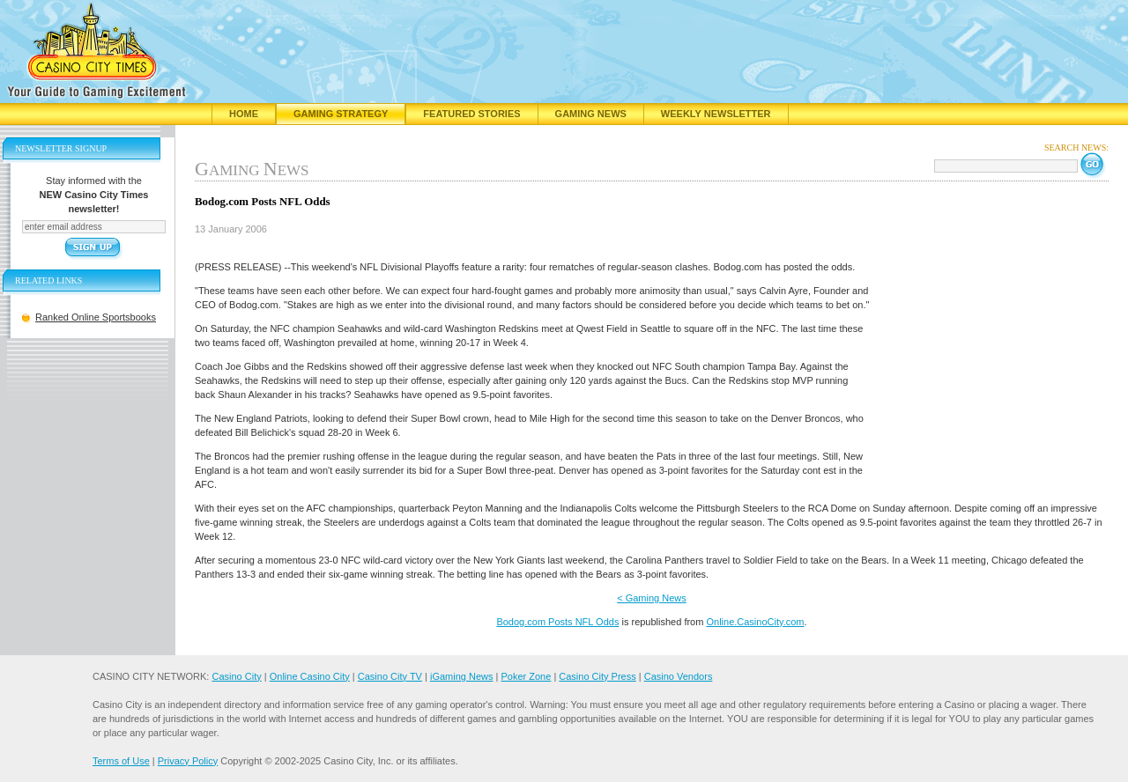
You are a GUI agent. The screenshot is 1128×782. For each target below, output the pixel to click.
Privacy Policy (188, 761)
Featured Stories (471, 113)
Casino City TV (390, 676)
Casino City (236, 676)
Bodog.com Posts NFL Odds (557, 621)
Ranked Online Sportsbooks (95, 317)
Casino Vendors (678, 676)
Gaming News (591, 113)
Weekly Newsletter (716, 113)
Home (243, 113)
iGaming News (462, 676)
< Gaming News (651, 598)
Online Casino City (310, 676)
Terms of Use (121, 761)
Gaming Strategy (340, 113)
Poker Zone (526, 676)
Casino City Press (597, 676)
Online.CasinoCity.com (755, 621)
